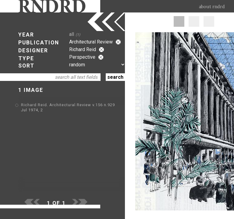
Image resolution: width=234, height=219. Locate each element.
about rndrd (212, 6)
